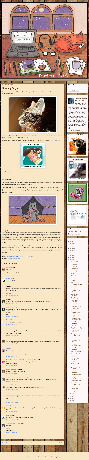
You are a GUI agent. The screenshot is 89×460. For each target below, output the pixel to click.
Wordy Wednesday (75, 316)
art (6, 258)
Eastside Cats (9, 415)
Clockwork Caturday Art (76, 353)
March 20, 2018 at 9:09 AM (12, 419)
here (31, 184)
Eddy (76, 232)
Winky (83, 234)
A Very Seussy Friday (76, 380)
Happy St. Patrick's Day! (76, 328)
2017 (71, 393)
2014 (71, 400)
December (73, 261)
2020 (71, 255)
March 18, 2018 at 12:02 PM (12, 356)
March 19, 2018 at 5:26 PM (12, 412)
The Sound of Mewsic (76, 306)
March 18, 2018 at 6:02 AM (12, 316)
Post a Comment (8, 436)
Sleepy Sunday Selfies (76, 374)
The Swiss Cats (9, 278)
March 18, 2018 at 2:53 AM (12, 275)
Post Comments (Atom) (36, 447)
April (72, 280)
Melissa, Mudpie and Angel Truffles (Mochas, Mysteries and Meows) (21, 360)
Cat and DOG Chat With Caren (13, 385)
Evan (80, 232)
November (73, 264)
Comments (72, 90)
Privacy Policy (24, 80)
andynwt (49, 457)
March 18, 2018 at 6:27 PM (12, 389)
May (72, 277)
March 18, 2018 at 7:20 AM (12, 324)
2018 (71, 259)
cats (9, 258)
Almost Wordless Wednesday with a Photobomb (76, 340)
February (73, 388)
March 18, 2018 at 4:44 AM (12, 296)
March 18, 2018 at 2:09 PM (12, 366)
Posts (71, 88)
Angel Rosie (14, 80)
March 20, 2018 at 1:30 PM (12, 432)
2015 (71, 398)
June (72, 275)
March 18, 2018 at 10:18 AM (12, 345)
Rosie (85, 232)
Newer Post (5, 443)
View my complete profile (74, 130)
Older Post (60, 443)
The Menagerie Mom (81, 98)
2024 (71, 246)
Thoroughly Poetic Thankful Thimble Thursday (76, 290)
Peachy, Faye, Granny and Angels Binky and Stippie (17, 377)
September (73, 268)
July (72, 273)
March (73, 282)
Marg (7, 299)
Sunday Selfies (13, 258)
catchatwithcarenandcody (39, 387)
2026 (71, 241)
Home (5, 80)
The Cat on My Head (55, 140)
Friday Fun (73, 356)
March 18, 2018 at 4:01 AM (12, 283)
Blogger (59, 457)
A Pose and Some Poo (76, 351)
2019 (71, 257)
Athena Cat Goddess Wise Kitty (13, 423)
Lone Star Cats (9, 267)
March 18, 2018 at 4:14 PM (12, 381)
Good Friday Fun (75, 286)
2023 (71, 248)
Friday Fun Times (75, 308)
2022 (71, 250)
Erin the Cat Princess (10, 307)
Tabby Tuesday (74, 297)
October (73, 266)
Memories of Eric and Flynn (12, 369)
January (73, 391)
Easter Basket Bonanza (76, 284)
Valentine (8, 406)
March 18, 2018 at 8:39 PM (12, 402)
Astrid (70, 232)
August (73, 271)
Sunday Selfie (74, 325)
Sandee (7, 348)
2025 (71, 243)
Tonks (79, 234)
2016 (71, 396)
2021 (71, 253)
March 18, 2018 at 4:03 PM (12, 374)
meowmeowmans (10, 339)
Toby (76, 234)
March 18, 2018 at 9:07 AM (12, 335)
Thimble (19, 258)
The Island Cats (9, 320)
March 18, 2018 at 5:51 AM (12, 303)
